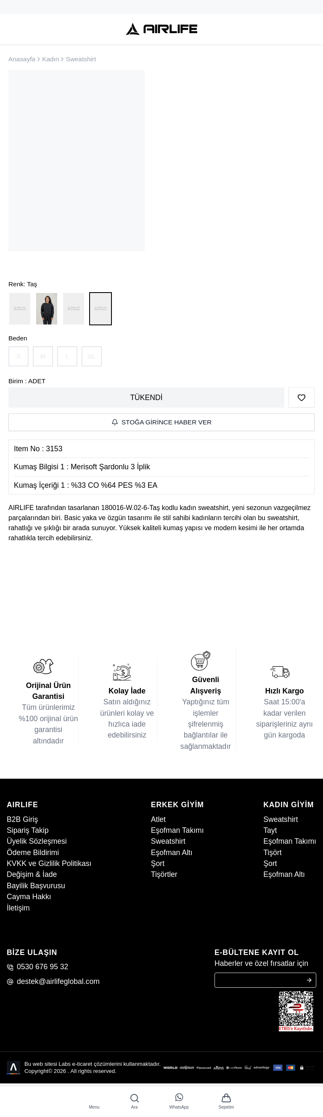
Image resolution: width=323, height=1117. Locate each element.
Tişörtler (164, 874)
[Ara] (134, 1102)
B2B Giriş (22, 819)
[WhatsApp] (179, 1102)
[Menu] (94, 1102)
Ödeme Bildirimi (33, 852)
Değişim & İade (32, 874)
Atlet (158, 819)
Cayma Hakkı (29, 896)
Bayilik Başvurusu (36, 886)
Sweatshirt (168, 841)
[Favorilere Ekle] (302, 397)
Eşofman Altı (172, 852)
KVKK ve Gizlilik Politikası (49, 863)
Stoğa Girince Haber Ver (161, 422)
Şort (157, 863)
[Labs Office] (14, 1067)
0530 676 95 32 (37, 967)
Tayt (270, 830)
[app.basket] (226, 1102)
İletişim (18, 908)
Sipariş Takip (27, 830)
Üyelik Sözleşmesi (37, 841)
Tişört (272, 852)
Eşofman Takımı (177, 830)
